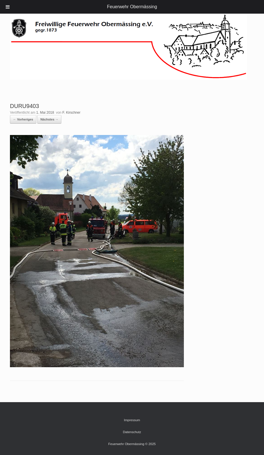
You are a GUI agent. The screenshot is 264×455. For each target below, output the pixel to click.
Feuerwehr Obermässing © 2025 (132, 444)
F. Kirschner (71, 113)
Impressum (132, 420)
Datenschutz (132, 432)
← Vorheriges (23, 119)
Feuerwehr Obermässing (132, 6)
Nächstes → (49, 119)
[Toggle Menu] (7, 7)
